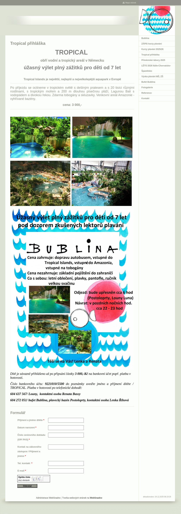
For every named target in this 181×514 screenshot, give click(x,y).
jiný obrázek (24, 480)
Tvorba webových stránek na (82, 498)
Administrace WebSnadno (48, 498)
